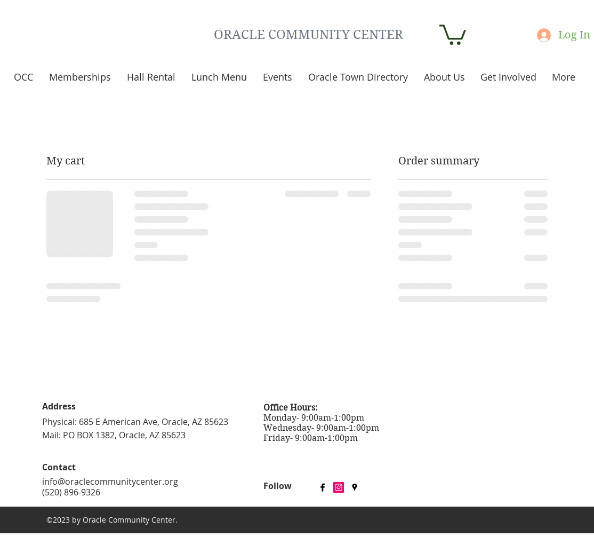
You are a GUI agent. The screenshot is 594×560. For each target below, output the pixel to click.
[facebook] (322, 487)
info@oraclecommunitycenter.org (110, 481)
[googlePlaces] (354, 487)
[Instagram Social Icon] (338, 487)
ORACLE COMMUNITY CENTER (308, 34)
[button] (452, 33)
